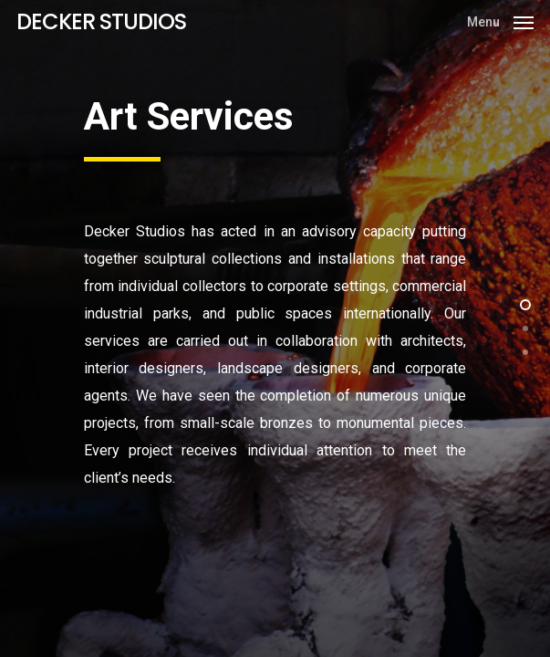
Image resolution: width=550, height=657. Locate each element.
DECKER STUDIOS (101, 22)
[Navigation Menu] (500, 20)
